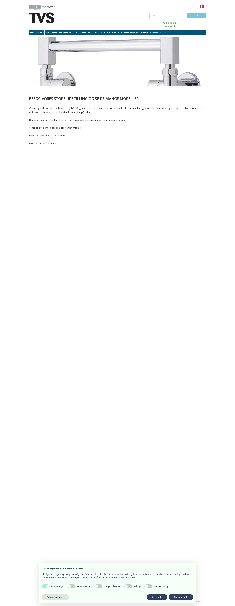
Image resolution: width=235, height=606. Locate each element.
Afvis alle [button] (157, 597)
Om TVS (40, 32)
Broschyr (93, 32)
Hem (32, 32)
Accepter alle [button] (181, 597)
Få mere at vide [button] (55, 597)
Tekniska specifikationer (72, 32)
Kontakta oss (158, 32)
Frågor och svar (110, 32)
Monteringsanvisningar (134, 32)
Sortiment (51, 32)
